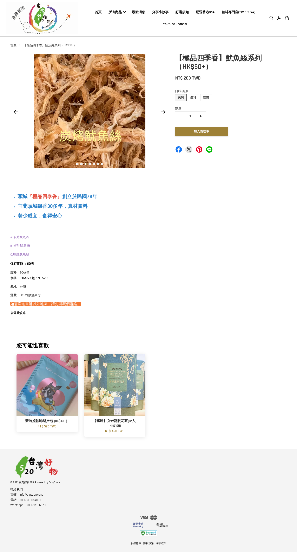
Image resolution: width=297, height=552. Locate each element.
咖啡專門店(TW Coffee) (238, 12)
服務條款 (136, 543)
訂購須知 (182, 12)
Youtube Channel (175, 24)
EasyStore (54, 482)
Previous (16, 112)
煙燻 (206, 97)
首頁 (98, 12)
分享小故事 (160, 12)
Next (163, 112)
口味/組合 (182, 91)
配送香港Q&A (205, 12)
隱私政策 (148, 543)
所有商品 (117, 12)
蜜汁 (193, 97)
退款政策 (161, 543)
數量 (178, 108)
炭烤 (181, 97)
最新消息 (138, 12)
